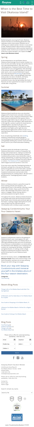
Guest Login (4, 383)
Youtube (22, 357)
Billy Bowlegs (18, 73)
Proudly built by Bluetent (16, 425)
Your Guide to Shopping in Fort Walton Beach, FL (15, 302)
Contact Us (4, 381)
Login (6, 425)
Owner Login (5, 384)
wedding (25, 136)
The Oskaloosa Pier (13, 161)
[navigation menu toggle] (32, 2)
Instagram (18, 357)
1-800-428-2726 (5, 372)
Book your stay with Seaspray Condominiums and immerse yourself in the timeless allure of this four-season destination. (16, 269)
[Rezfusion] (25, 398)
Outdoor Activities (6, 326)
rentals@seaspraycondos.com (10, 373)
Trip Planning (5, 278)
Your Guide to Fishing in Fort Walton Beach (13, 314)
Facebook (13, 357)
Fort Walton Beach (6, 330)
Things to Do (5, 328)
